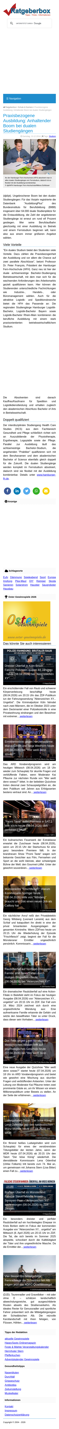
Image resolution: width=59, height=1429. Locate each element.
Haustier (35, 585)
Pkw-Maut (20, 581)
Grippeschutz (12, 1381)
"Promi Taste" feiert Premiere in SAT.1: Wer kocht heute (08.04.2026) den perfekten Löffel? (29, 825)
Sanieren (8, 585)
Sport (43, 577)
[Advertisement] (29, 62)
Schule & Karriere (25, 107)
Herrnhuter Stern (14, 1351)
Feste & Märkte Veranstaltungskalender (27, 1347)
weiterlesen (25, 716)
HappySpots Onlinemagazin (20, 1342)
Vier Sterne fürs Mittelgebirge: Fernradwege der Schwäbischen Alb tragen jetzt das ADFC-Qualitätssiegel (28, 1280)
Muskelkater (11, 1393)
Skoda (52, 581)
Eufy (5, 577)
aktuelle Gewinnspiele (17, 1338)
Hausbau (8, 588)
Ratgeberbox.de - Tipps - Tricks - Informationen (26, 9)
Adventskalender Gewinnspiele (22, 1359)
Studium (52, 136)
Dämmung (16, 577)
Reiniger (41, 581)
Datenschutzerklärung (17, 1414)
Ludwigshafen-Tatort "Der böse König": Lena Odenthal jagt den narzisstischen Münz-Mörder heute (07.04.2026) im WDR (29, 1127)
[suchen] (29, 23)
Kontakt (9, 1406)
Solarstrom (22, 585)
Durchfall (10, 1376)
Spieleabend (31, 577)
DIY (31, 581)
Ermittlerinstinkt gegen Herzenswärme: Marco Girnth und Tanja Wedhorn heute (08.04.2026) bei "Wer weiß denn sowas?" (29, 748)
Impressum (11, 1410)
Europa (52, 577)
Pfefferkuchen (12, 1355)
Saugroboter (49, 585)
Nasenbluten (12, 1372)
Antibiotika (10, 1385)
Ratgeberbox (9, 107)
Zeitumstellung (13, 1389)
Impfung (7, 581)
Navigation (13, 98)
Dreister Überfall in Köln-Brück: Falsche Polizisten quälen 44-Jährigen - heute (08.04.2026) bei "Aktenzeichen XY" (29, 672)
